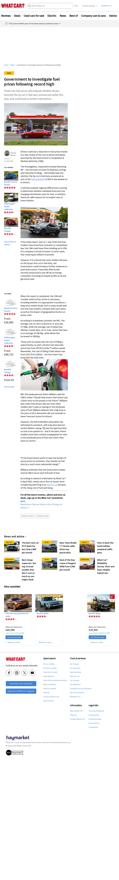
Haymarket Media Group (61, 742)
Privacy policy (94, 723)
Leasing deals (48, 676)
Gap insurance (75, 672)
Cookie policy (94, 715)
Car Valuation (75, 684)
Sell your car (75, 676)
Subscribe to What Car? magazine (21, 691)
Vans (76, 6)
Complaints (93, 727)
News (64, 16)
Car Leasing (74, 680)
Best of (74, 16)
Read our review (13, 642)
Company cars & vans (95, 16)
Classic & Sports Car (51, 697)
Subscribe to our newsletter (21, 683)
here (23, 501)
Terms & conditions (96, 711)
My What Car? (106, 6)
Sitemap (73, 715)
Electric (53, 16)
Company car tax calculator (81, 688)
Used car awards (49, 688)
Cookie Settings (95, 719)
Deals (18, 16)
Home (6, 65)
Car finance (74, 664)
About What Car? (76, 711)
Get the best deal (14, 637)
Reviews (7, 16)
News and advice (15, 536)
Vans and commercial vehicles (55, 680)
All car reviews (49, 664)
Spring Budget (38, 179)
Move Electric (48, 701)
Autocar (46, 692)
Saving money (27, 516)
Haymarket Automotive (31, 742)
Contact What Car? (77, 719)
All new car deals (50, 668)
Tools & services (88, 6)
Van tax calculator (77, 692)
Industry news (42, 516)
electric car (52, 484)
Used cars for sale (35, 16)
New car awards (49, 684)
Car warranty (75, 668)
